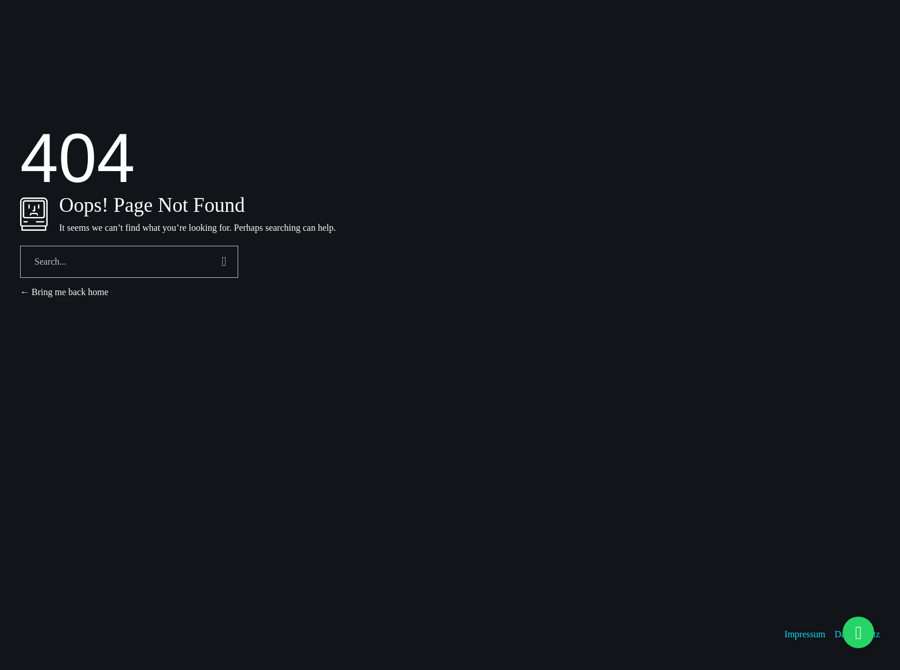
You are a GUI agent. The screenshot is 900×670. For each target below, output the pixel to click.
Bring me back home (64, 292)
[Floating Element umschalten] (858, 632)
